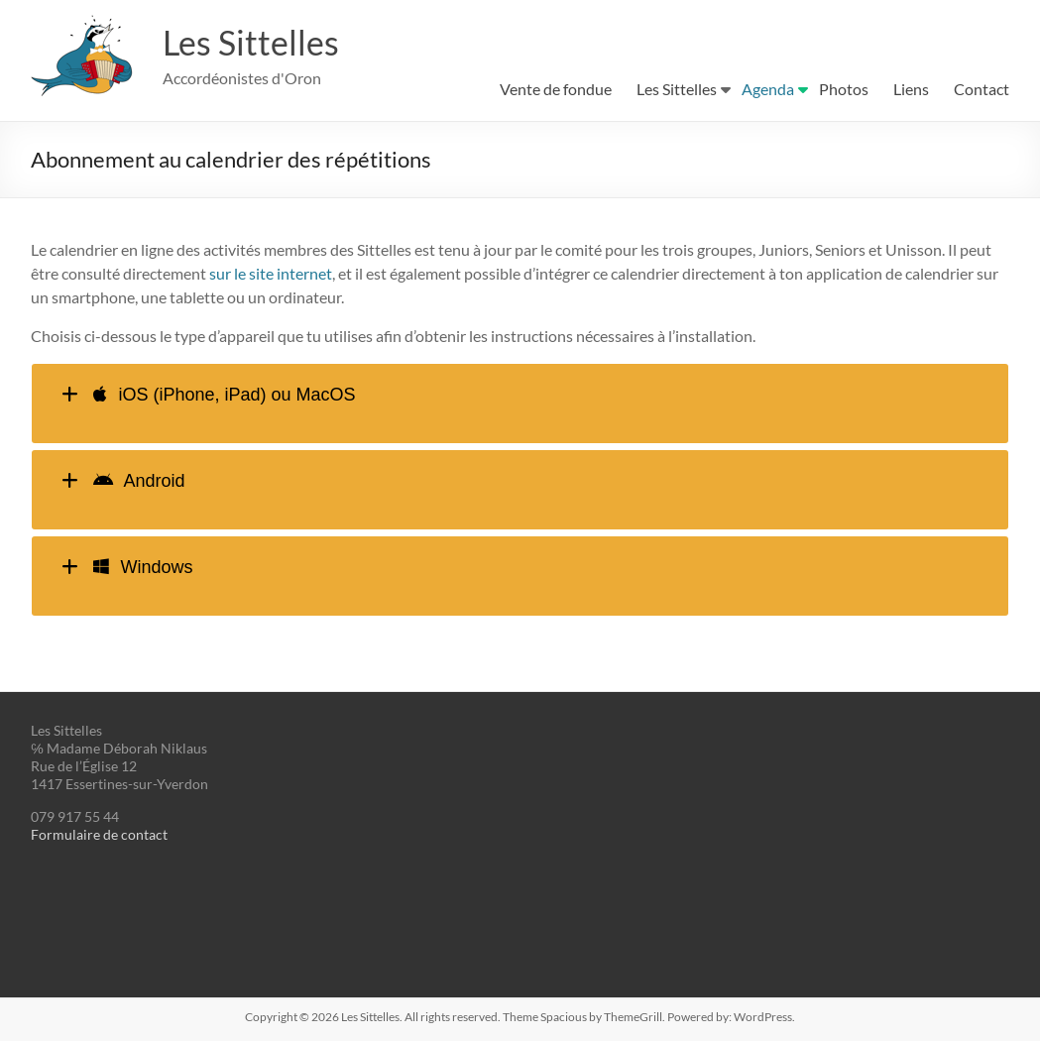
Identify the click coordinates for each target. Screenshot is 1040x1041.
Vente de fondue (556, 88)
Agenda (768, 88)
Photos (843, 88)
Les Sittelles (255, 42)
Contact (981, 88)
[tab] (519, 403)
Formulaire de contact (99, 834)
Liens (911, 88)
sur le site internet (270, 273)
